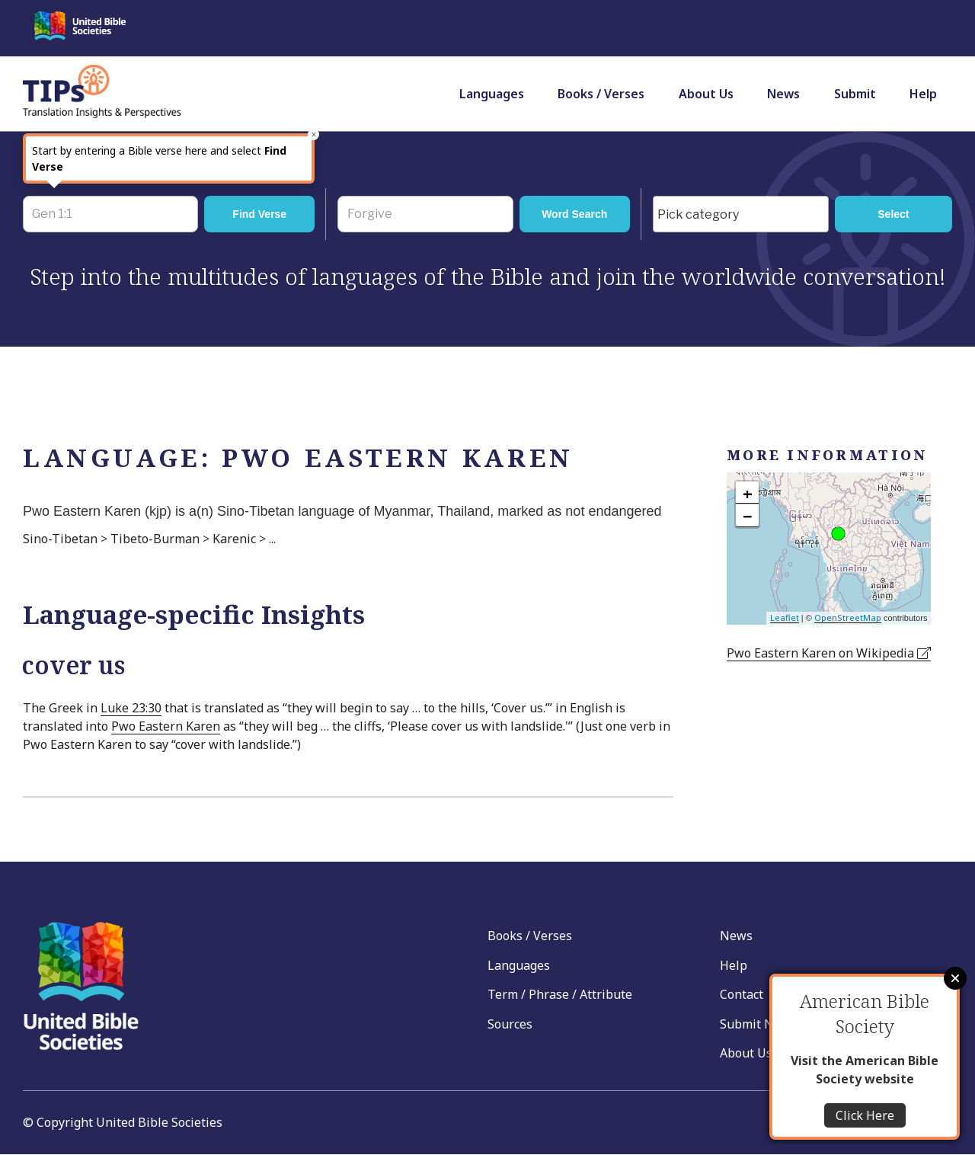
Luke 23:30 (131, 707)
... (272, 538)
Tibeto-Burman (155, 538)
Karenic (234, 538)
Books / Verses (601, 93)
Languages (491, 93)
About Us (706, 93)
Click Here (865, 1115)
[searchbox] (744, 215)
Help (923, 93)
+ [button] (748, 493)
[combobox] (741, 214)
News (783, 93)
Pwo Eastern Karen (165, 726)
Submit (855, 93)
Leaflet (784, 617)
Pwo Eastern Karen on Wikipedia (829, 653)
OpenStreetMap (847, 617)
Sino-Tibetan (60, 538)
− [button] (748, 515)
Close (955, 978)
